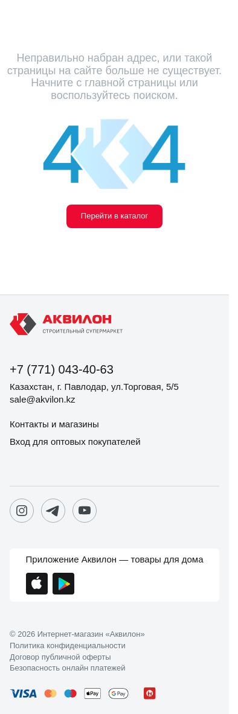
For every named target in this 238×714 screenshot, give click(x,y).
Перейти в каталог (114, 215)
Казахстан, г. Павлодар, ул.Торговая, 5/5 (94, 386)
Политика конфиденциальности (68, 646)
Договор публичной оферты (60, 657)
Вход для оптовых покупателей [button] (75, 441)
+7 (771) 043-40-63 (62, 369)
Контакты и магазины (54, 424)
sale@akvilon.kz (43, 399)
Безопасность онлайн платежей (67, 668)
